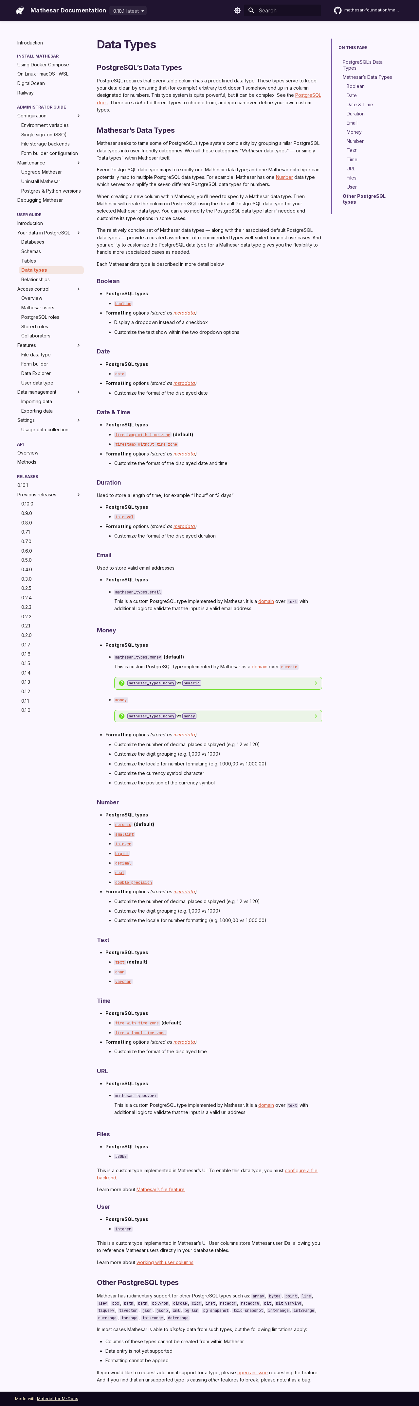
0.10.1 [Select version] (126, 11)
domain (266, 601)
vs (164, 682)
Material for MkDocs (57, 1398)
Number (284, 177)
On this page (352, 47)
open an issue (252, 1372)
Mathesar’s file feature (161, 1189)
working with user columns (165, 1262)
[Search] (282, 10)
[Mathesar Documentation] (20, 10)
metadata (184, 313)
